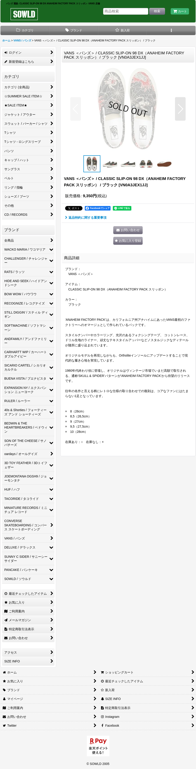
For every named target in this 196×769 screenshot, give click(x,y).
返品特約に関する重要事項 (85, 217)
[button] (171, 30)
